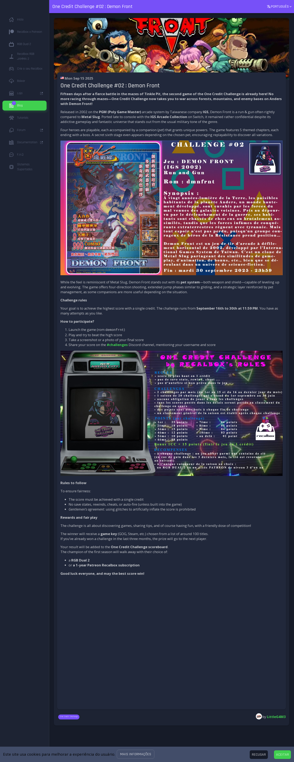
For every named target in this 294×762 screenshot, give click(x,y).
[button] (135, 754)
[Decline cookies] (259, 754)
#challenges (117, 344)
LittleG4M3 (276, 716)
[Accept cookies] (282, 754)
